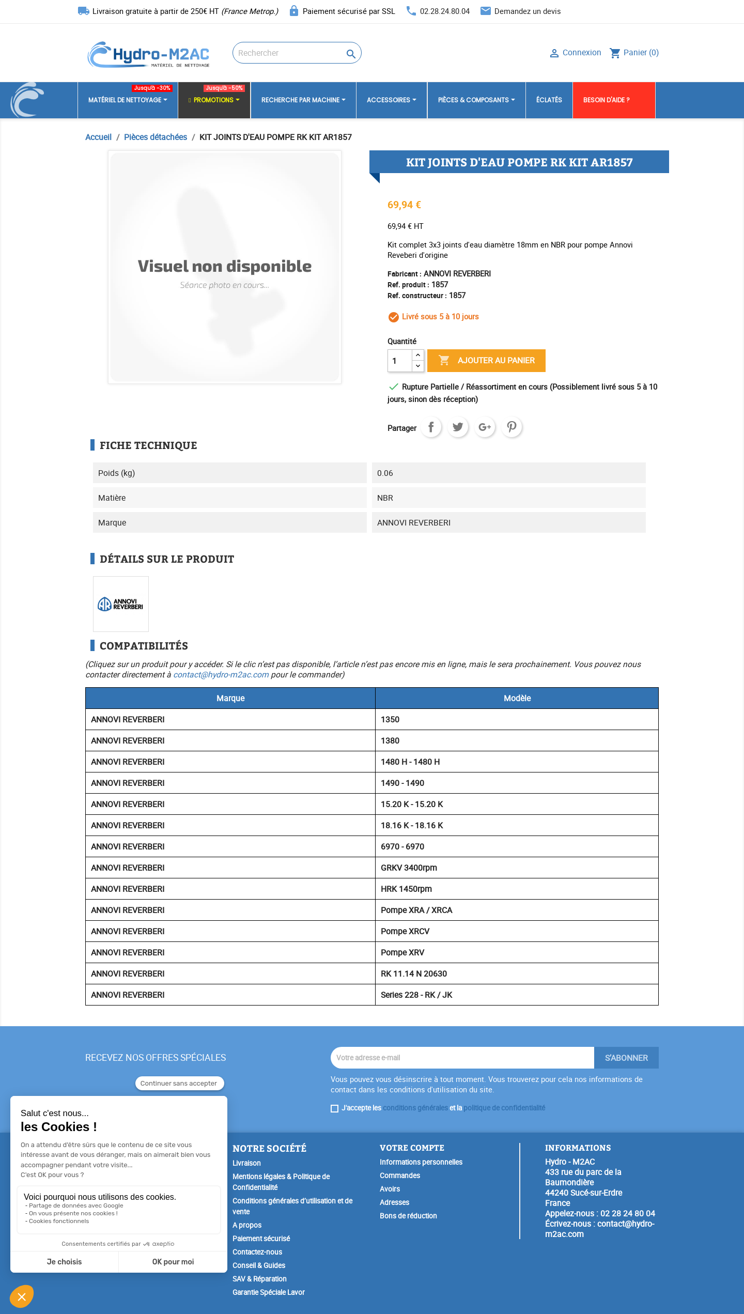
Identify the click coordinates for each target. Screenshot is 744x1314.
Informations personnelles (421, 1162)
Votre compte (412, 1147)
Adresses (394, 1202)
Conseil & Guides (259, 1265)
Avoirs (390, 1189)
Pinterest (511, 426)
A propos (247, 1225)
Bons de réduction (408, 1215)
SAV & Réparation (260, 1279)
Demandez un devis (527, 11)
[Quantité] (400, 360)
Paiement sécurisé (261, 1238)
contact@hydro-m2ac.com (221, 674)
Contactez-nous (257, 1252)
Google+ (484, 426)
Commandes (400, 1175)
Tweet (457, 426)
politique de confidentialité (504, 1107)
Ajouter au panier (486, 360)
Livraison (247, 1163)
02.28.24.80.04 (445, 11)
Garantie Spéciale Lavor (269, 1292)
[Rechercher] (297, 53)
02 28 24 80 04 (627, 1213)
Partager (431, 426)
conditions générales (415, 1107)
